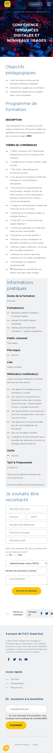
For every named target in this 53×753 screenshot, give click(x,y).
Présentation (17, 683)
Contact (15, 679)
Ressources (16, 688)
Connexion (35, 4)
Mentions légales (22, 744)
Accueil (7, 12)
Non (20, 555)
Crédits (35, 744)
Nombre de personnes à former (21, 571)
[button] (6, 748)
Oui (10, 555)
